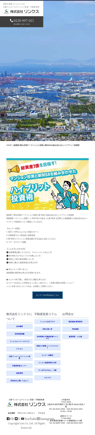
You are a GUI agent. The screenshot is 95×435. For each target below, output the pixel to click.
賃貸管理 (19, 373)
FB (10, 419)
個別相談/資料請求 (75, 322)
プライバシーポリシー (26, 413)
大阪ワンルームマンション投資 (19, 357)
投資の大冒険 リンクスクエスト (47, 347)
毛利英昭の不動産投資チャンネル (47, 337)
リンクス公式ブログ (47, 322)
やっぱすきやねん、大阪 (47, 370)
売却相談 (75, 329)
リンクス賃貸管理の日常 (47, 363)
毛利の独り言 (47, 329)
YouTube (28, 419)
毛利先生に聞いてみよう (19, 381)
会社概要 (19, 326)
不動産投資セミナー (19, 366)
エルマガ (47, 378)
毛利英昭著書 (20, 334)
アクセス (19, 349)
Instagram (45, 419)
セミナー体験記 (47, 355)
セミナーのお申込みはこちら (47, 205)
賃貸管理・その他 (75, 336)
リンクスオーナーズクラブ (20, 341)
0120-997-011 (22, 20)
